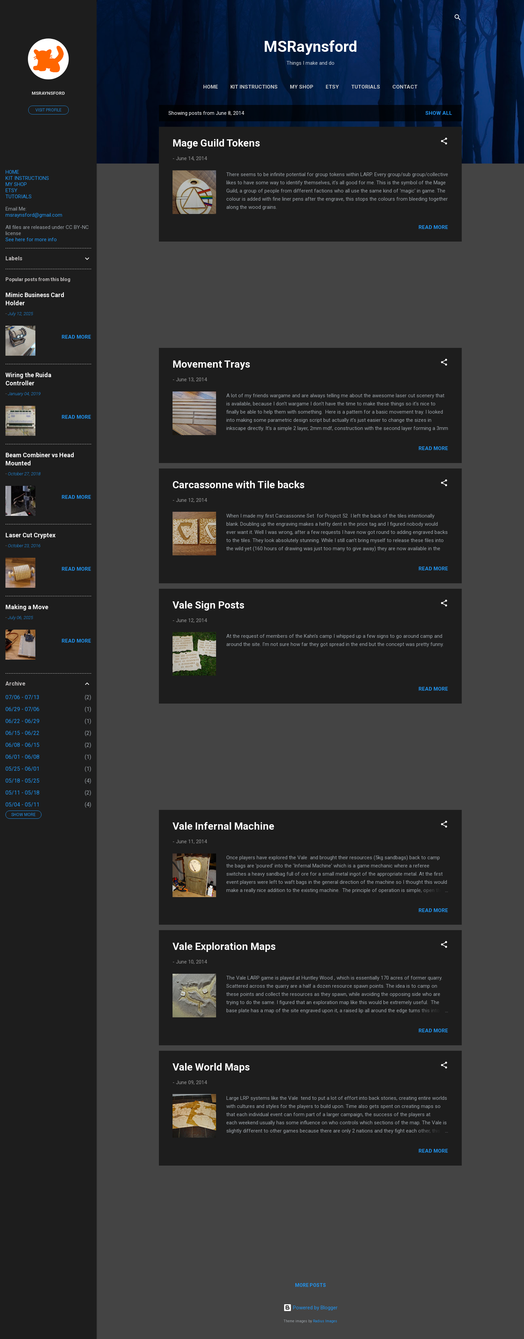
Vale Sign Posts (208, 605)
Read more (433, 227)
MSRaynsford (310, 46)
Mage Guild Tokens (216, 143)
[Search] (458, 18)
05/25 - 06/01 (22, 769)
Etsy (332, 87)
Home (210, 87)
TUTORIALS (18, 197)
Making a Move (26, 607)
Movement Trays (211, 364)
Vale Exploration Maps (224, 946)
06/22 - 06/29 (22, 721)
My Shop (301, 87)
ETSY (11, 190)
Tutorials (365, 87)
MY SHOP (16, 184)
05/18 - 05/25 (22, 781)
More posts (310, 1285)
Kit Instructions (254, 87)
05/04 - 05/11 (22, 804)
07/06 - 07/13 (22, 697)
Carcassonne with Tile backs (239, 485)
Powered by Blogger (310, 1308)
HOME (12, 172)
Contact (404, 87)
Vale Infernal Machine (223, 826)
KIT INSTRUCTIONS (27, 178)
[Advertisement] (310, 294)
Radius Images (325, 1321)
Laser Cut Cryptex (30, 535)
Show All (438, 113)
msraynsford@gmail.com (33, 215)
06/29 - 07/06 (22, 709)
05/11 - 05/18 (22, 792)
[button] (444, 142)
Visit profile (48, 110)
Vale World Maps (211, 1067)
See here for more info (31, 239)
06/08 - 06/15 (22, 745)
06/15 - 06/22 (22, 733)
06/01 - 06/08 (22, 757)
